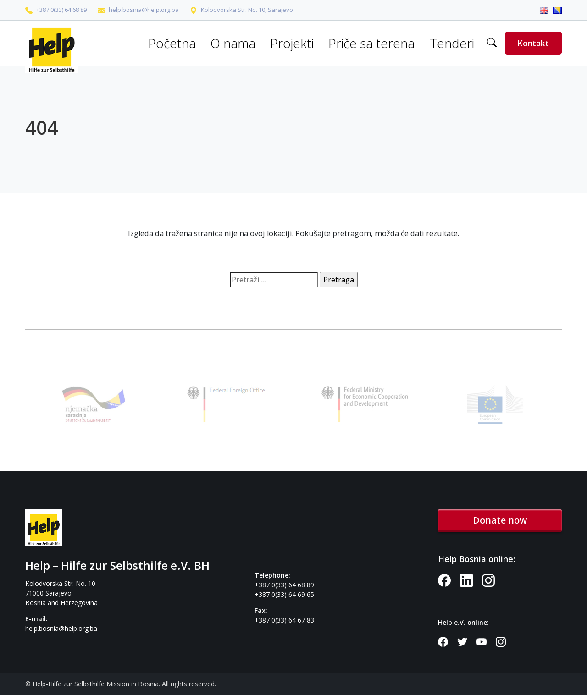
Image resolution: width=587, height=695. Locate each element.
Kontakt (533, 43)
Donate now (500, 520)
